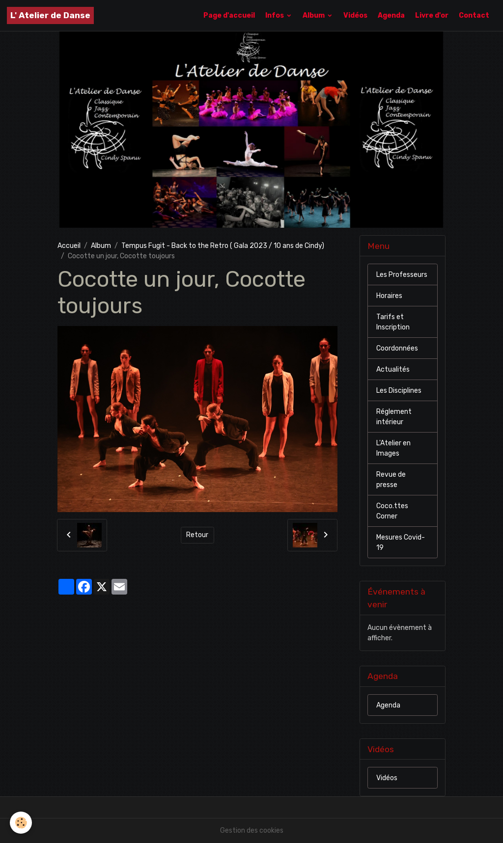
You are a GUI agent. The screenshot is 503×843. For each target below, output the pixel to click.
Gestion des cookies (251, 830)
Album (314, 15)
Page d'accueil (229, 15)
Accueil (69, 246)
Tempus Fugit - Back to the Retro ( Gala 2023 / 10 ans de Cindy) (222, 246)
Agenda (391, 15)
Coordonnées (397, 348)
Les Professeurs (401, 275)
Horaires (389, 296)
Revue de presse (391, 479)
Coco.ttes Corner (392, 511)
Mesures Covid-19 (400, 542)
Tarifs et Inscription (393, 322)
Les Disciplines (398, 390)
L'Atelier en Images (393, 448)
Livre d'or (431, 15)
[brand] (50, 15)
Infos (275, 15)
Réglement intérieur (394, 417)
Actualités (393, 369)
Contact (474, 15)
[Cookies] (21, 823)
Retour (197, 535)
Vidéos (355, 15)
